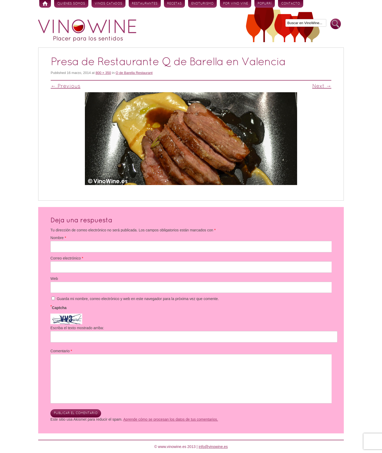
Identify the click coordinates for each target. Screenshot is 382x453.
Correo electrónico (66, 258)
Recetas (174, 3)
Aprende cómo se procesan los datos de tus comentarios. (170, 419)
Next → (321, 86)
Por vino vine (235, 3)
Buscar (335, 24)
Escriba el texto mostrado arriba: (77, 328)
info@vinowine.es (213, 447)
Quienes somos (71, 3)
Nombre (58, 238)
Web (54, 278)
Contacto (290, 3)
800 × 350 (103, 73)
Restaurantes (145, 3)
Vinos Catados (108, 3)
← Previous (65, 86)
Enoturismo (202, 3)
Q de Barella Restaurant (134, 73)
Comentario (61, 351)
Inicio (45, 4)
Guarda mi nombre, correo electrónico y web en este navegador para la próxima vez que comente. (138, 299)
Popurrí (265, 3)
